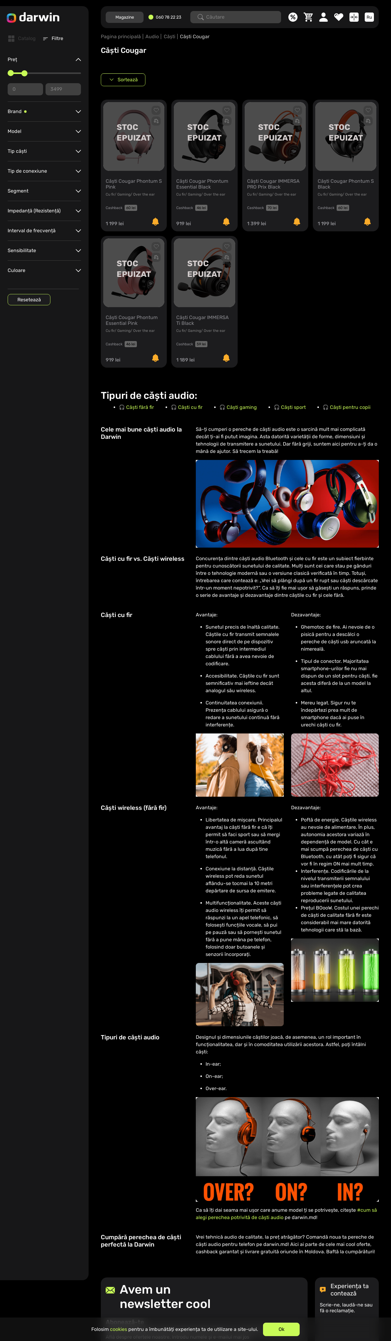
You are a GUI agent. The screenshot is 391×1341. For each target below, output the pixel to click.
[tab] (22, 38)
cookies (118, 1329)
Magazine (124, 17)
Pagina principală (121, 36)
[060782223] (167, 17)
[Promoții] (293, 17)
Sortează (128, 80)
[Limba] (369, 17)
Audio (152, 36)
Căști (169, 36)
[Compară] (354, 17)
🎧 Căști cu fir (187, 407)
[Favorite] (338, 17)
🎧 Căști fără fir (136, 407)
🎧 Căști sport (290, 407)
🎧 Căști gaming (238, 407)
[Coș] (308, 17)
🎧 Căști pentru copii (347, 407)
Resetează (29, 300)
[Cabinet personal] (323, 17)
